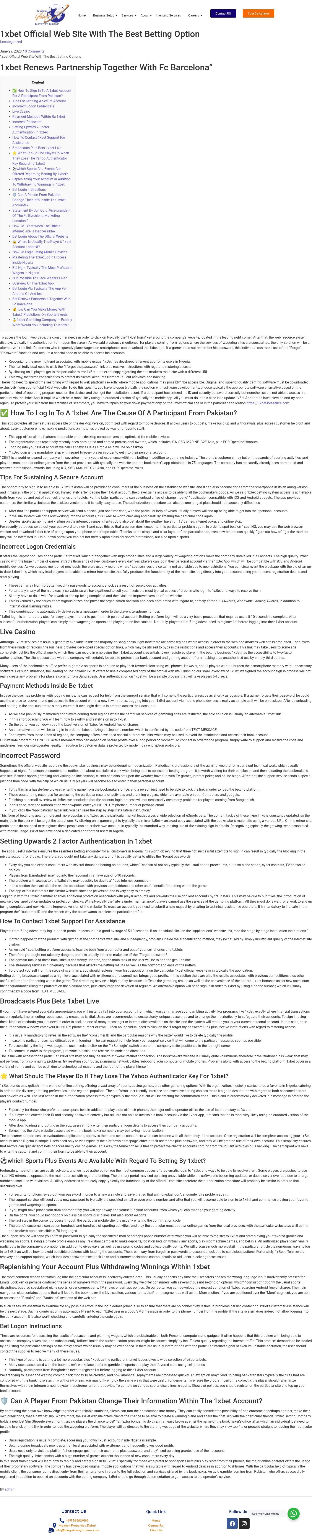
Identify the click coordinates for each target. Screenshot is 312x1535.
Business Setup (104, 15)
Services (128, 15)
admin (10, 1489)
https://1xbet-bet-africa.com (268, 403)
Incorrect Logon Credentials (33, 106)
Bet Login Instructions (29, 190)
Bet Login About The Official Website (40, 236)
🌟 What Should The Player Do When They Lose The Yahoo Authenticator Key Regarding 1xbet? (40, 158)
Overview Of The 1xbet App (33, 283)
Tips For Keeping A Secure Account (39, 101)
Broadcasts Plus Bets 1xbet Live (36, 148)
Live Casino (21, 111)
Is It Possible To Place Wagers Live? (39, 278)
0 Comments (34, 51)
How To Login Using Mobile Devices (39, 252)
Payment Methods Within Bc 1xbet (38, 117)
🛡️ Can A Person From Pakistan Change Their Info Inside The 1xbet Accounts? (39, 200)
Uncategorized (11, 42)
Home (82, 15)
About (145, 15)
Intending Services (168, 15)
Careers (194, 15)
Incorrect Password (27, 122)
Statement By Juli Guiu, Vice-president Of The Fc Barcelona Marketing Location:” (41, 215)
